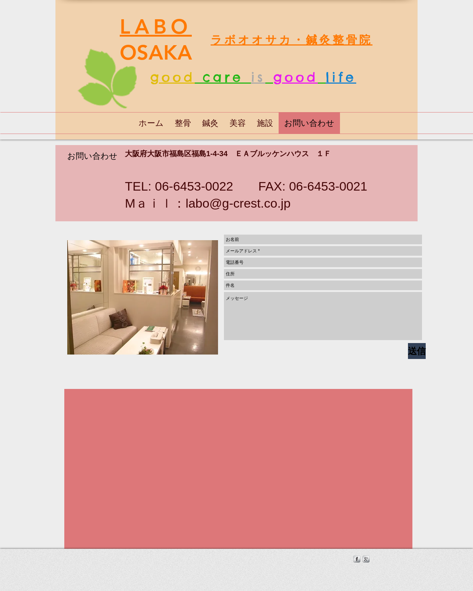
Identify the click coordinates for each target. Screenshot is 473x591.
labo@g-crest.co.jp (238, 203)
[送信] (417, 351)
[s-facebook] (356, 559)
